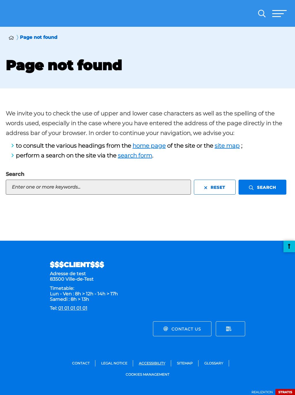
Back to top (289, 246)
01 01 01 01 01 (72, 308)
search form (135, 155)
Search (15, 174)
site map (227, 145)
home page (149, 145)
